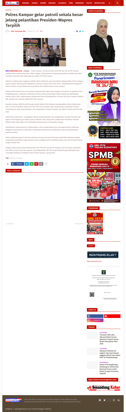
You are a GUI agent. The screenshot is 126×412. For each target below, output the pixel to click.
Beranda (8, 10)
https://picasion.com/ (94, 261)
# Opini (90, 246)
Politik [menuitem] (89, 3)
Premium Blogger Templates (41, 409)
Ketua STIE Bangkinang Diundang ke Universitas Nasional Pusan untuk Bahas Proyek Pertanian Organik (109, 369)
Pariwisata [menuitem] (79, 3)
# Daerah (16, 10)
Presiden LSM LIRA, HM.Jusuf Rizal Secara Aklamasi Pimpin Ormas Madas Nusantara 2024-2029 (109, 339)
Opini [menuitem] (71, 3)
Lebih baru (10, 224)
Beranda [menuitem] (25, 3)
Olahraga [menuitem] (62, 3)
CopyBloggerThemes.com (22, 409)
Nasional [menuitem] (52, 3)
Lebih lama (79, 224)
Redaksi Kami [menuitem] (99, 3)
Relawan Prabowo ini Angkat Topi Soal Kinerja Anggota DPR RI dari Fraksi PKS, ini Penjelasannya (110, 354)
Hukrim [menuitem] (43, 3)
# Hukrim (19, 158)
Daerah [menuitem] (35, 3)
